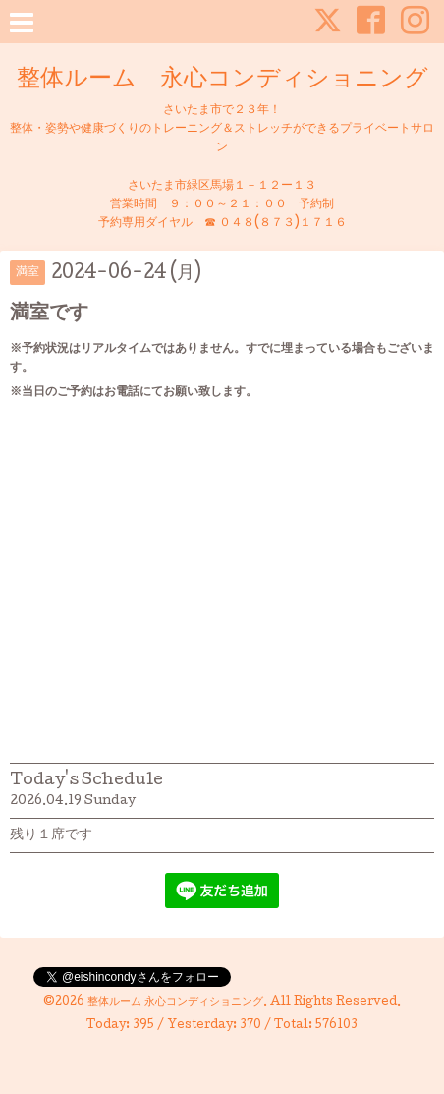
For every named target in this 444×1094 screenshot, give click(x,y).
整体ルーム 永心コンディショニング (222, 80)
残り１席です (51, 835)
